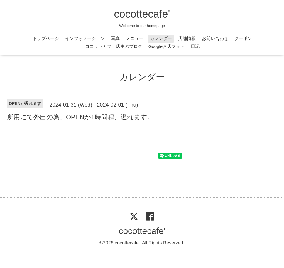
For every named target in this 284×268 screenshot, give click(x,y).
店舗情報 (187, 38)
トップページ (46, 38)
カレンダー (161, 38)
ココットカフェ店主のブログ (113, 46)
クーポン (243, 38)
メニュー (134, 38)
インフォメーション (85, 38)
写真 (115, 38)
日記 (195, 46)
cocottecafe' (142, 14)
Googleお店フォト (166, 46)
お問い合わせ (215, 38)
